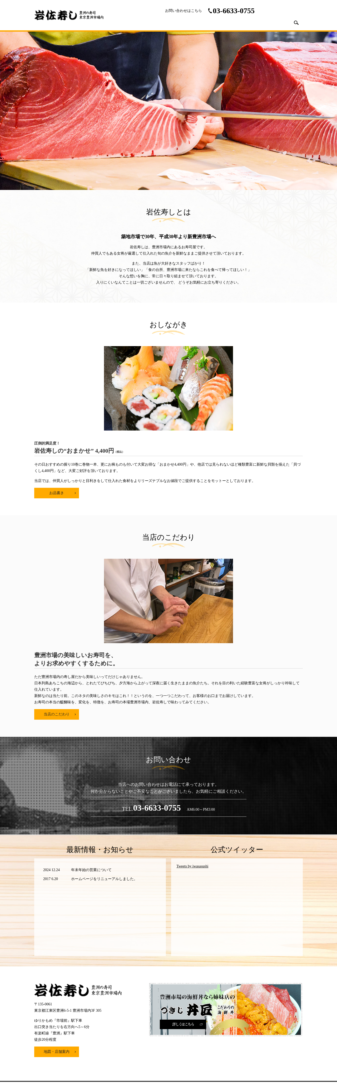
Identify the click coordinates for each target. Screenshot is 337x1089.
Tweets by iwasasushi (192, 725)
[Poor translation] (19, 1009)
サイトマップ (190, 953)
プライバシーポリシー (154, 953)
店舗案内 (201, 23)
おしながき (227, 23)
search (296, 23)
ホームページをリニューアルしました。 (104, 737)
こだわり (252, 23)
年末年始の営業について (91, 729)
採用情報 (276, 23)
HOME (180, 23)
